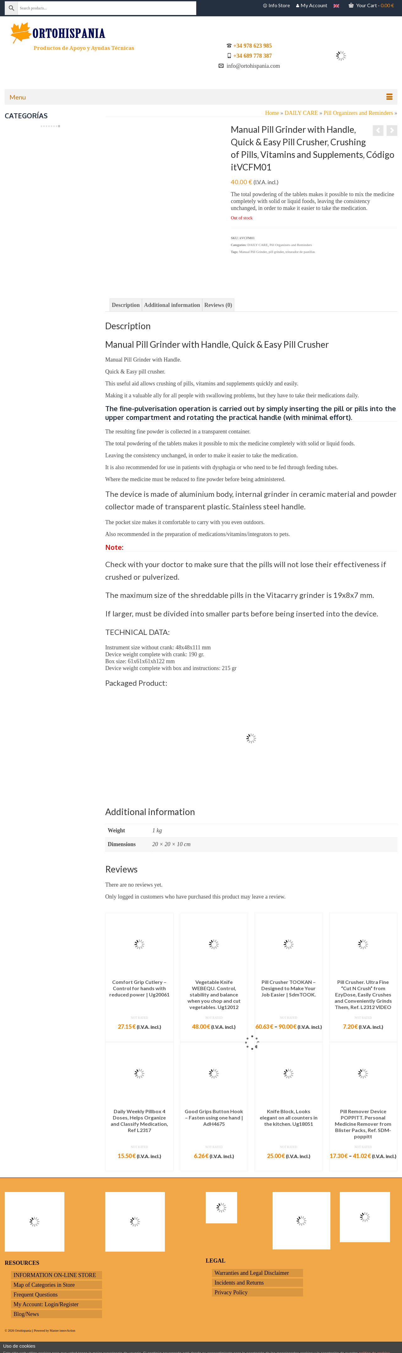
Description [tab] (126, 305)
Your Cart (371, 5)
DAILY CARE (257, 245)
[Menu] (201, 97)
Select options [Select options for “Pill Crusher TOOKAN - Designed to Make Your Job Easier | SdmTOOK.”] (288, 1037)
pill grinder (276, 252)
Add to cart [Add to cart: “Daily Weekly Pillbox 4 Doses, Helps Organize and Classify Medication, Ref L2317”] (139, 1166)
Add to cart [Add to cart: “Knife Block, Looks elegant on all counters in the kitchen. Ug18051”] (288, 1166)
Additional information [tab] (172, 305)
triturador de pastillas (300, 252)
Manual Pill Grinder (253, 252)
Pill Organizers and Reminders (290, 245)
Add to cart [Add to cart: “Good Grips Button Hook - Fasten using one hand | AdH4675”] (214, 1166)
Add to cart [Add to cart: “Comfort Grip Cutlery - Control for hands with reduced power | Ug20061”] (139, 1037)
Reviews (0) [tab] (218, 305)
